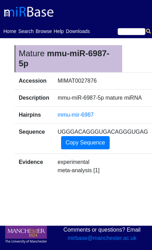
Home (10, 30)
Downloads (78, 31)
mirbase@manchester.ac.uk (102, 238)
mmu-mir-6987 (76, 115)
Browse (44, 31)
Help (59, 31)
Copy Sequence (85, 142)
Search (26, 31)
